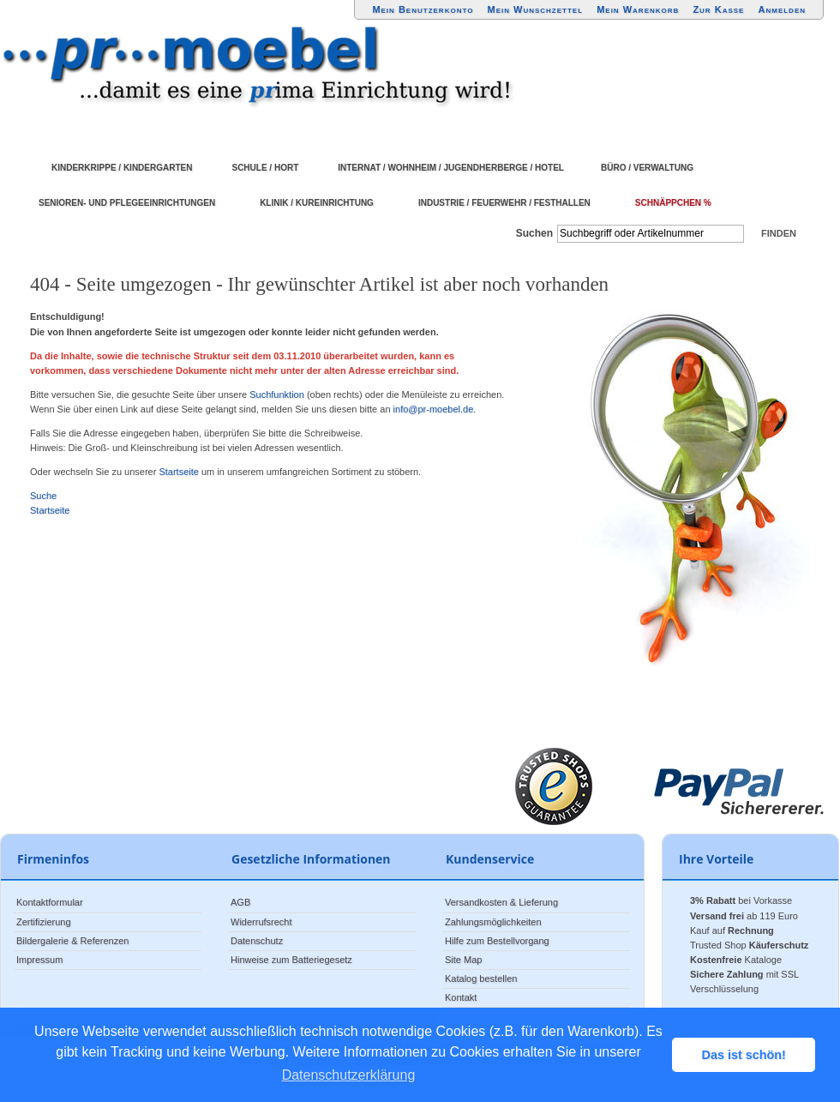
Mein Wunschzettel (535, 9)
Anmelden (783, 9)
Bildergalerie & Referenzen (72, 941)
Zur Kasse (718, 9)
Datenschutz (257, 941)
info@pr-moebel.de (433, 409)
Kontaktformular (49, 902)
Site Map (463, 959)
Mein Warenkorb (638, 9)
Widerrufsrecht (261, 922)
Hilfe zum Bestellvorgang (497, 941)
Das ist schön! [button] (744, 1055)
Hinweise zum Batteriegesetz (291, 959)
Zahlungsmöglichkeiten (493, 922)
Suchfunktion (276, 394)
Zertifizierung (43, 922)
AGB (240, 902)
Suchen (534, 233)
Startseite (178, 472)
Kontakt (461, 997)
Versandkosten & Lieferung (501, 902)
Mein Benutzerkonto (422, 9)
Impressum (39, 959)
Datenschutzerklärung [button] (349, 1075)
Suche (43, 496)
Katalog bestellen (481, 978)
